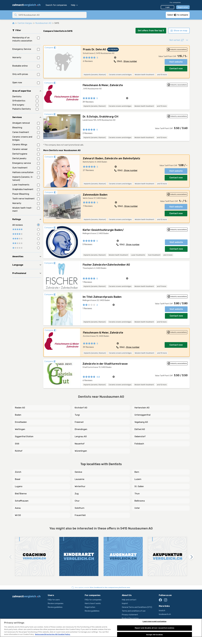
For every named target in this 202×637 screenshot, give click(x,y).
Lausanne (79, 479)
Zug (77, 493)
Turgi (77, 415)
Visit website (176, 62)
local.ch (162, 610)
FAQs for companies (93, 600)
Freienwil (79, 422)
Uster (137, 508)
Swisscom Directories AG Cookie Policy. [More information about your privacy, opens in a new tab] (52, 634)
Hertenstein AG (141, 407)
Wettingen (20, 429)
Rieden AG (20, 407)
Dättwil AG (139, 429)
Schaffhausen (21, 501)
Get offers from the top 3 (151, 30)
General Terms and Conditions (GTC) (137, 607)
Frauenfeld (80, 515)
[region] (101, 628)
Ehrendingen (81, 429)
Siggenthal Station (24, 436)
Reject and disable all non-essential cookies (154, 628)
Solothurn (79, 508)
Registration (183, 7)
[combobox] (52, 15)
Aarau (18, 508)
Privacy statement (130, 615)
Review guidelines (55, 607)
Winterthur (80, 486)
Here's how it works (93, 603)
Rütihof (18, 451)
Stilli (17, 443)
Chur (77, 501)
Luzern (137, 479)
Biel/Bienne (21, 493)
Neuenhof (80, 443)
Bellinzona (139, 501)
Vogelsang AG (141, 422)
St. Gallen (139, 486)
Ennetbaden (21, 422)
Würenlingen (81, 451)
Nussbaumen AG (43, 23)
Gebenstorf (140, 436)
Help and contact (129, 600)
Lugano (18, 486)
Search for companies (56, 5)
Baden (18, 415)
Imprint (125, 603)
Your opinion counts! (102, 587)
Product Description (130, 618)
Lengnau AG (81, 436)
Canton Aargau (25, 23)
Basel (17, 479)
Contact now (176, 68)
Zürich (18, 472)
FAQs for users (54, 600)
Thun (137, 493)
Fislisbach (139, 443)
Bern (136, 472)
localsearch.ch (165, 614)
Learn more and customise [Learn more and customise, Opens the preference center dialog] (154, 621)
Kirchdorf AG (81, 407)
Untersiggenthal (142, 415)
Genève (78, 472)
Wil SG (18, 515)
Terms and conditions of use (133, 611)
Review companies (55, 603)
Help (74, 5)
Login (167, 7)
